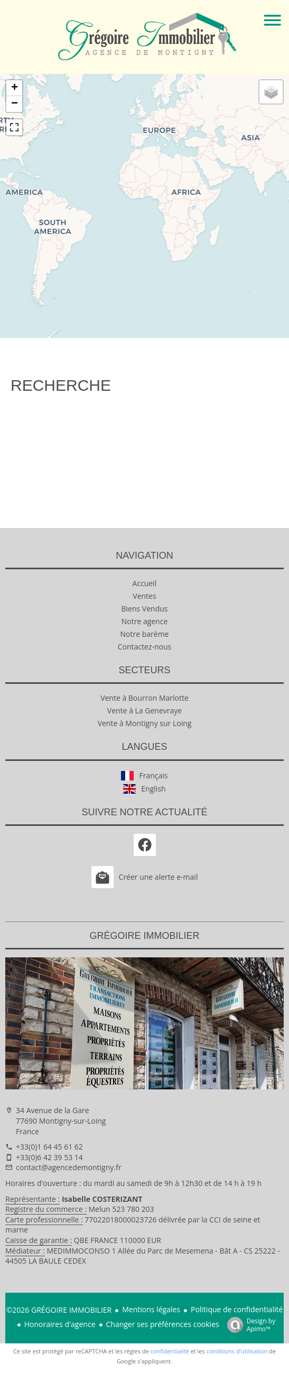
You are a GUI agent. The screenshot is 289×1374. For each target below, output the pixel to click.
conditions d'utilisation (237, 1351)
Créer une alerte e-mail (144, 877)
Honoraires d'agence (60, 1324)
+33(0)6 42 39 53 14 (49, 1157)
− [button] (14, 104)
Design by (249, 1324)
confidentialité (170, 1351)
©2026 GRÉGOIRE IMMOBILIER (59, 1310)
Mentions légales (151, 1309)
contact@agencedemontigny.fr (68, 1167)
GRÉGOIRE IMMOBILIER (144, 935)
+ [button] (14, 88)
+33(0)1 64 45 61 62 (49, 1147)
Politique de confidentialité (237, 1309)
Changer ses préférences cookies (162, 1324)
